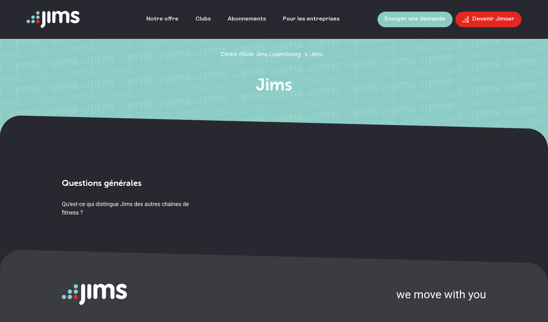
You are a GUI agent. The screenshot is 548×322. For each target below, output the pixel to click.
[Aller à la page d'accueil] (53, 19)
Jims (316, 54)
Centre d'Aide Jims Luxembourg (261, 54)
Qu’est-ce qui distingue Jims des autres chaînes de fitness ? (125, 208)
